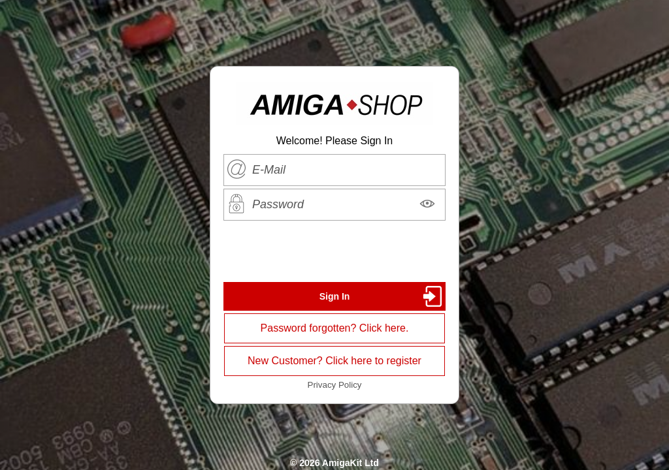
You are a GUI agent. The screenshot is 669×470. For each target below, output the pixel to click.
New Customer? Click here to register (334, 360)
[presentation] (334, 251)
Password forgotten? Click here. (335, 328)
